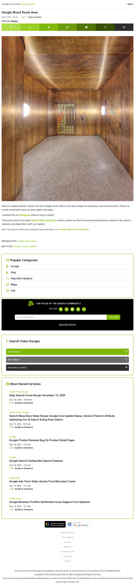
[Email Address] (61, 317)
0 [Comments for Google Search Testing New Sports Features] (11, 468)
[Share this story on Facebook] (11, 27)
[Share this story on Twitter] (29, 27)
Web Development (76, 574)
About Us (67, 547)
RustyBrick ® (59, 574)
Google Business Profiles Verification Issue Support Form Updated (49, 502)
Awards (67, 542)
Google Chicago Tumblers (25, 246)
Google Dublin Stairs (27, 241)
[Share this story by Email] (105, 27)
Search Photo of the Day (43, 220)
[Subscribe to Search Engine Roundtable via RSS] (84, 309)
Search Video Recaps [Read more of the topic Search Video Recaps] (19, 412)
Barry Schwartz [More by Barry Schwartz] (25, 403)
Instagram (24, 215)
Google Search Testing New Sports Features (36, 460)
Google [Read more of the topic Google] (12, 436)
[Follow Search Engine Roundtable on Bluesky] (72, 309)
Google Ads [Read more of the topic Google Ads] (14, 478)
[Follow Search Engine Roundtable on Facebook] (61, 309)
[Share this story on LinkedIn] (67, 27)
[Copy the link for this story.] (124, 27)
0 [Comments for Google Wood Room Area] (23, 17)
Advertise (68, 556)
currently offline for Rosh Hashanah (73, 229)
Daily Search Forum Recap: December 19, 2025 (37, 395)
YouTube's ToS (73, 582)
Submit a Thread (67, 533)
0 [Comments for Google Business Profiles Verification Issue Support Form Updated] (11, 509)
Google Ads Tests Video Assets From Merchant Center (42, 481)
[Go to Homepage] (18, 4)
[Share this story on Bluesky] (86, 27)
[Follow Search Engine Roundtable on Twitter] (66, 309)
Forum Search (67, 537)
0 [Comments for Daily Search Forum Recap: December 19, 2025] (11, 403)
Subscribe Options (67, 324)
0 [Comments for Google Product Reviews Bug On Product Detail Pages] (11, 448)
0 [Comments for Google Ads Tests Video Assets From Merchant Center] (11, 489)
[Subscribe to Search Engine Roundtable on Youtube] (78, 309)
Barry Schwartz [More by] (36, 17)
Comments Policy (67, 552)
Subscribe (113, 317)
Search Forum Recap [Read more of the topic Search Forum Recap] (18, 392)
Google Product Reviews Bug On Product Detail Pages (42, 440)
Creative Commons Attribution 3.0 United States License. (74, 578)
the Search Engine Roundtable (40, 571)
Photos (14, 21)
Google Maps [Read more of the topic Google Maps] (15, 498)
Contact (67, 561)
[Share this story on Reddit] (48, 27)
